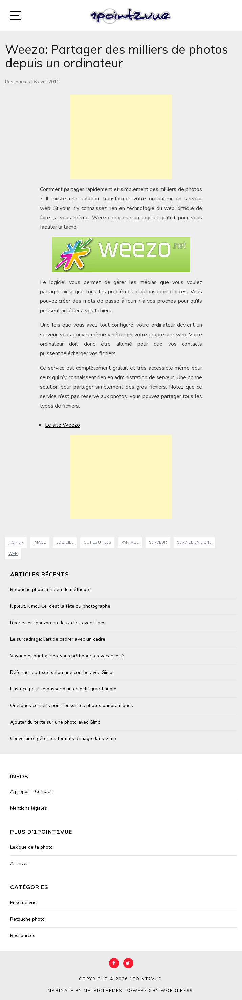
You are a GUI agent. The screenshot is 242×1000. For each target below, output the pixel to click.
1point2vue (145, 979)
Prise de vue (23, 902)
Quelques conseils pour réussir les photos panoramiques (71, 705)
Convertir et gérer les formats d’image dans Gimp (63, 738)
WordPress (177, 990)
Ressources (17, 82)
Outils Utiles (97, 542)
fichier (15, 542)
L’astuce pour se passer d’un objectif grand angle (63, 689)
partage (130, 542)
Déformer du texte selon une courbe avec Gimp (61, 672)
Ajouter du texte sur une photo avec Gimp (55, 722)
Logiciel (64, 542)
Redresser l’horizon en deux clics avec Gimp (57, 622)
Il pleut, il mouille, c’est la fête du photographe (60, 606)
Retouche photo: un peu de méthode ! (50, 589)
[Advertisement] (121, 137)
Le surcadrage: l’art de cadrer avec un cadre (57, 639)
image (40, 542)
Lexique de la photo (31, 847)
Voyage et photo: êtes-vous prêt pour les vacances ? (67, 656)
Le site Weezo (62, 425)
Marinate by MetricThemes (85, 990)
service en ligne (194, 542)
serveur (158, 542)
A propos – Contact (31, 791)
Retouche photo (27, 919)
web (13, 553)
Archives (19, 863)
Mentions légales (28, 808)
